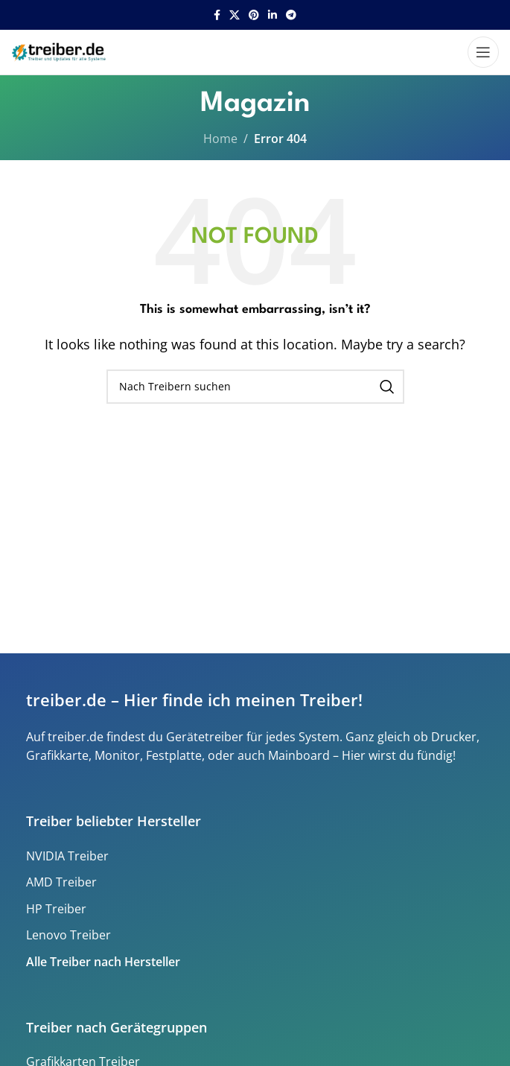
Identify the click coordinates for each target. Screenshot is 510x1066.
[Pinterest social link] (254, 15)
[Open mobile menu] (483, 52)
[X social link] (234, 15)
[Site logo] (60, 50)
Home (220, 138)
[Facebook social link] (217, 15)
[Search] (255, 386)
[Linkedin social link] (272, 15)
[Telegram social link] (291, 15)
